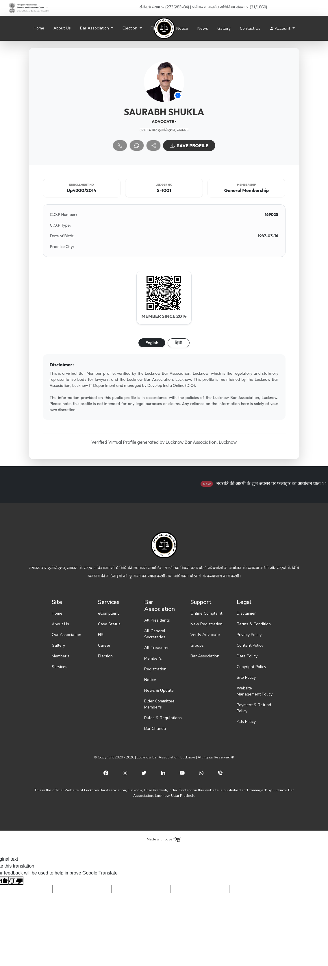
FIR (100, 634)
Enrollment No (81, 185)
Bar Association (204, 656)
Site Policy (246, 677)
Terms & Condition (254, 624)
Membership (246, 185)
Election (105, 656)
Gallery (224, 28)
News (202, 28)
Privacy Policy (249, 634)
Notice (182, 28)
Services (59, 667)
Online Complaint (206, 613)
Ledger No (164, 185)
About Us (62, 28)
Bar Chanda (155, 728)
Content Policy (250, 645)
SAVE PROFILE (189, 145)
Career (104, 645)
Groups (197, 645)
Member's (60, 656)
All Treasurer (156, 647)
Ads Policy (246, 721)
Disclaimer (246, 613)
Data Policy (247, 656)
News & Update (159, 690)
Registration (155, 669)
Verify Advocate (205, 634)
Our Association (66, 634)
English (152, 342)
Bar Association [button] (95, 28)
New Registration (206, 624)
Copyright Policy (251, 667)
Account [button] (280, 28)
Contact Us (250, 28)
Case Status (109, 624)
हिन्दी (178, 342)
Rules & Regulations (163, 718)
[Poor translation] (15, 881)
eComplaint (108, 613)
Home (39, 28)
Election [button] (130, 28)
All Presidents (157, 620)
